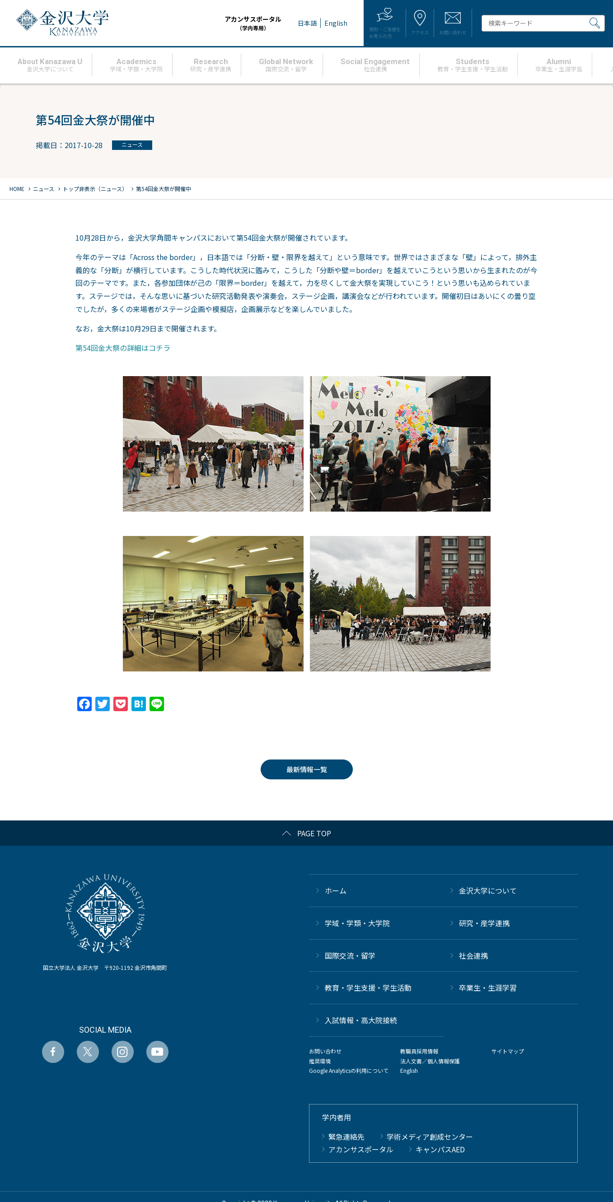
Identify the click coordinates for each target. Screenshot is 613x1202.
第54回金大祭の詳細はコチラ (122, 347)
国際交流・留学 (350, 955)
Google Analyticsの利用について (348, 1070)
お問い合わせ (325, 1051)
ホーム (335, 890)
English (409, 1070)
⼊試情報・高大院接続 (361, 1020)
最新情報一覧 (306, 769)
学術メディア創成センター (430, 1136)
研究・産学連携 (484, 923)
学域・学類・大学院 (357, 923)
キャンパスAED (440, 1149)
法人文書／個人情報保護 (430, 1061)
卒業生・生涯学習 (488, 987)
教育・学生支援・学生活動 (368, 987)
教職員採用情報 (419, 1051)
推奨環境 (320, 1061)
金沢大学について (488, 890)
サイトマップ (507, 1051)
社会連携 (473, 955)
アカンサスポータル (219, 23)
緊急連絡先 (346, 1136)
